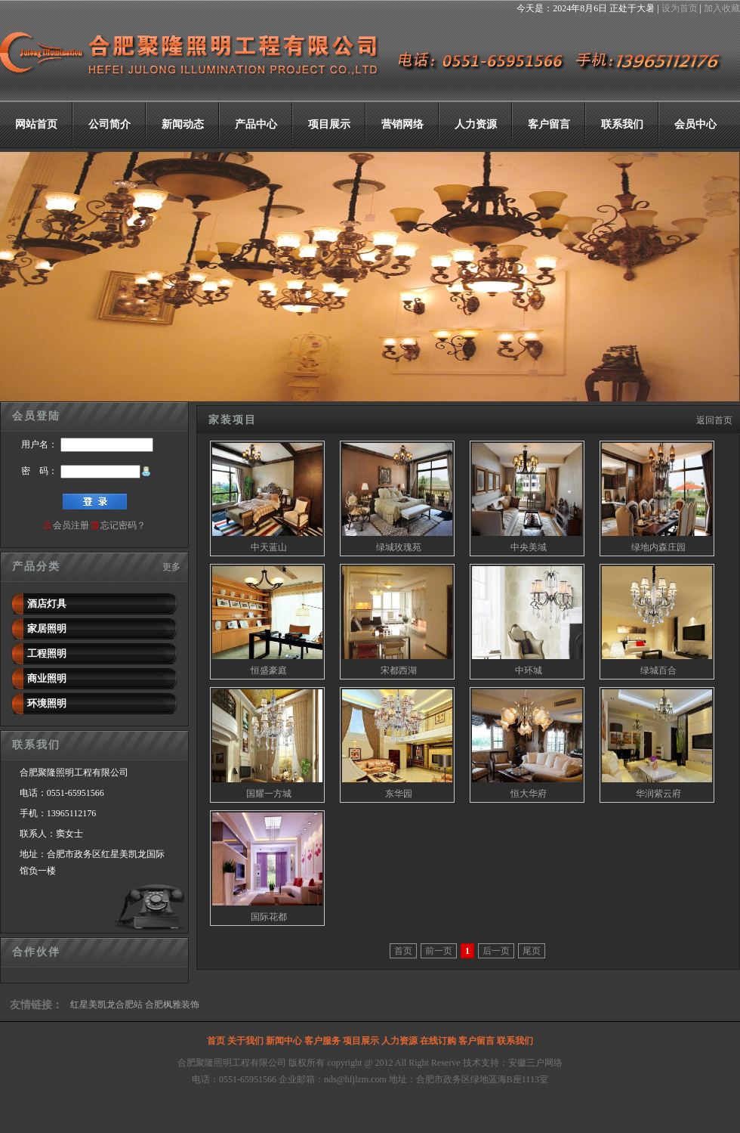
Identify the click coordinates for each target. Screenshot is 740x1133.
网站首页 (36, 124)
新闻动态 (183, 124)
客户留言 (549, 124)
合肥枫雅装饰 (172, 1004)
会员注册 (71, 525)
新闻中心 (284, 1040)
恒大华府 (528, 793)
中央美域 (528, 547)
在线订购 (438, 1040)
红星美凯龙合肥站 (106, 1004)
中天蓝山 (269, 547)
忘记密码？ (123, 525)
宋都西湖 (399, 670)
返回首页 (714, 420)
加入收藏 (722, 8)
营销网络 (402, 124)
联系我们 (622, 124)
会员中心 (695, 124)
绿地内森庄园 (658, 547)
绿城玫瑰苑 (398, 547)
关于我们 (245, 1040)
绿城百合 (658, 670)
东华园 (398, 793)
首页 (216, 1040)
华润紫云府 (658, 793)
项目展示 (329, 124)
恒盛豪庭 (269, 670)
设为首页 (679, 8)
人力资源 (476, 124)
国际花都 (269, 917)
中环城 (528, 670)
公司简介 (109, 124)
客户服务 (322, 1040)
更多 (171, 567)
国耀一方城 (268, 793)
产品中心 (256, 124)
